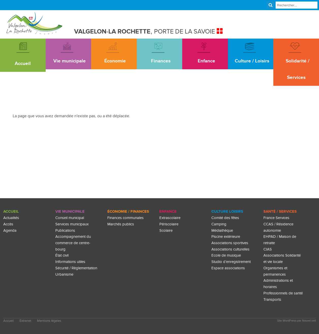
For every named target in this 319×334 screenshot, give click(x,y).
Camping (218, 224)
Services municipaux (72, 224)
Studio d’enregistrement (231, 262)
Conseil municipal (69, 218)
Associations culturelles (230, 249)
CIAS (267, 249)
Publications (65, 230)
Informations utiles (70, 262)
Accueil (11, 211)
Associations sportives (229, 243)
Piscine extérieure (225, 237)
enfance (168, 211)
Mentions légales (49, 321)
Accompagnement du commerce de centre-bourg (73, 243)
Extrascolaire (169, 218)
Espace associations (228, 268)
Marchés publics (120, 224)
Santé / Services (280, 211)
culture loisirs (227, 211)
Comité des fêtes (225, 218)
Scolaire (166, 230)
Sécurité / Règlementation (76, 268)
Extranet (25, 321)
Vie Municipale (70, 211)
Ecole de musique (226, 255)
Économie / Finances (128, 211)
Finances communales (125, 218)
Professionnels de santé (283, 293)
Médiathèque (222, 230)
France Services (276, 218)
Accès (8, 224)
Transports (272, 299)
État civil (62, 255)
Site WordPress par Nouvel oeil (296, 320)
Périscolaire (168, 224)
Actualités (11, 218)
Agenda (9, 230)
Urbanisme (64, 274)
